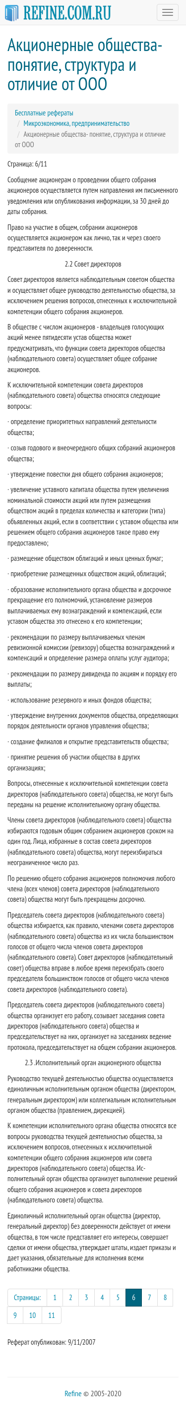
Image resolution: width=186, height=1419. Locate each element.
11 (51, 1315)
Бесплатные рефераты (44, 112)
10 (32, 1315)
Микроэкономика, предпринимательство (77, 123)
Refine (72, 1393)
